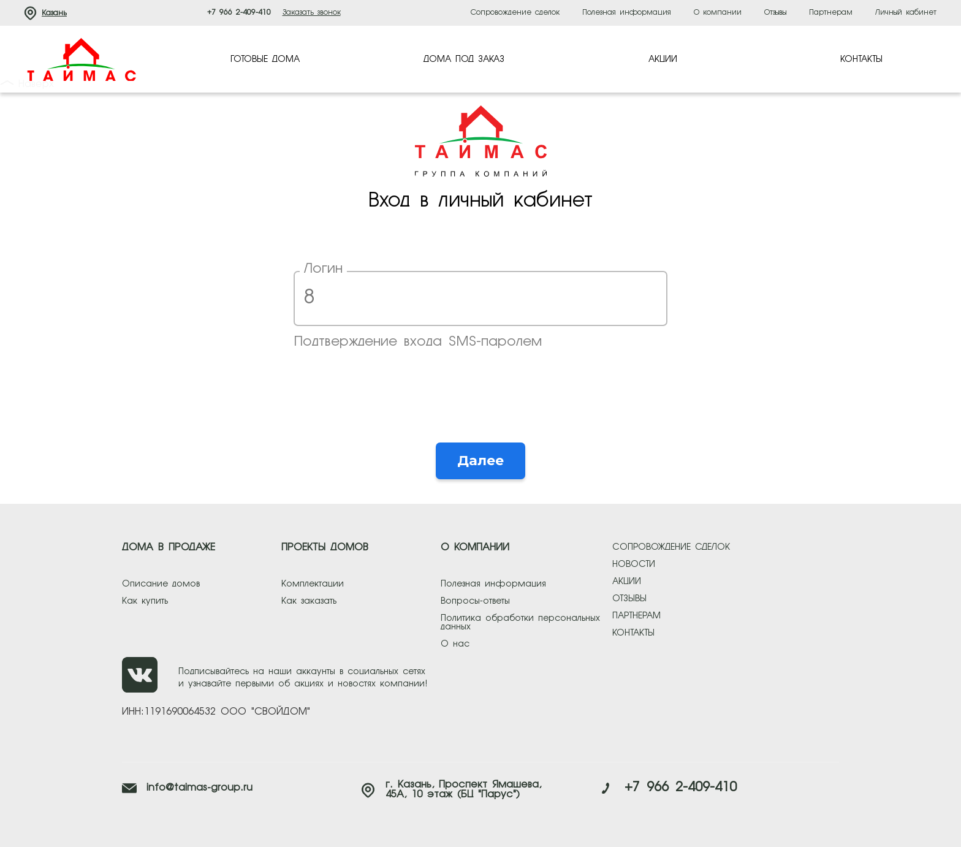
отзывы (629, 598)
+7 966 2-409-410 (239, 13)
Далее (480, 460)
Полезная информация (626, 13)
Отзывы (775, 13)
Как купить (145, 601)
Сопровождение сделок (515, 13)
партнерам (636, 616)
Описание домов (161, 584)
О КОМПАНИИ (475, 548)
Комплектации (312, 584)
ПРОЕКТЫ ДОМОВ (324, 548)
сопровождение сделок (671, 547)
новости (633, 564)
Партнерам (831, 13)
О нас (455, 644)
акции (626, 581)
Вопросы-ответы (475, 601)
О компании (718, 13)
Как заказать (308, 601)
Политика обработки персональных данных (520, 622)
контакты (633, 633)
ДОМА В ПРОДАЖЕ (168, 548)
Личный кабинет (905, 13)
